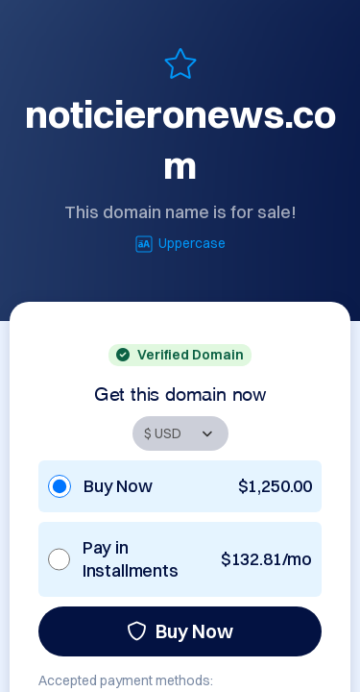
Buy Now (180, 631)
